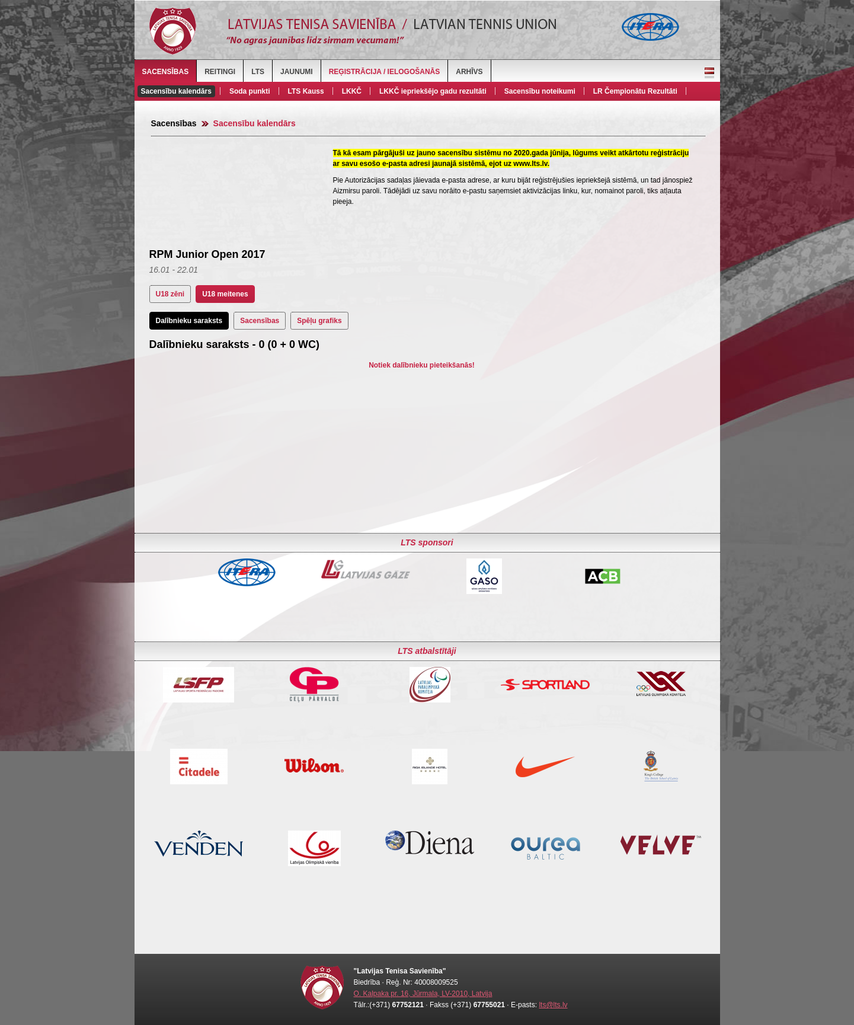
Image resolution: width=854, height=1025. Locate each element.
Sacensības (165, 72)
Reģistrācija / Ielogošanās (384, 72)
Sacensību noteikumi (539, 91)
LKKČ (352, 91)
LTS (257, 72)
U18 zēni (170, 294)
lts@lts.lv (553, 1005)
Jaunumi (296, 72)
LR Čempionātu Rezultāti (635, 91)
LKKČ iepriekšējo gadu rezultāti (433, 91)
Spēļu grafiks (319, 321)
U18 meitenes (225, 294)
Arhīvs (469, 72)
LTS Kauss (306, 91)
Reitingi (219, 72)
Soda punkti (249, 91)
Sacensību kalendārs (176, 91)
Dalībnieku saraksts (189, 321)
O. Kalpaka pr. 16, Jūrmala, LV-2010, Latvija (423, 993)
